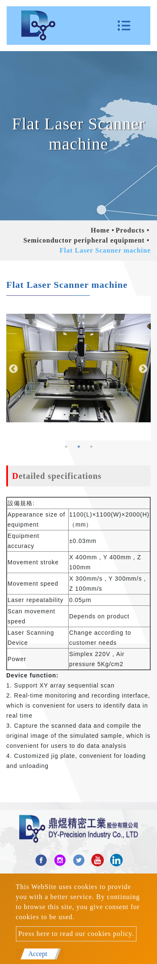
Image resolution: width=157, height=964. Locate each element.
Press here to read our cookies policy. (76, 933)
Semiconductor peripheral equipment (84, 240)
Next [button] (142, 368)
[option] (78, 368)
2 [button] (79, 446)
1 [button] (66, 446)
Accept (37, 953)
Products (130, 230)
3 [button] (91, 446)
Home (100, 230)
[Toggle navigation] (124, 25)
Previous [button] (12, 368)
